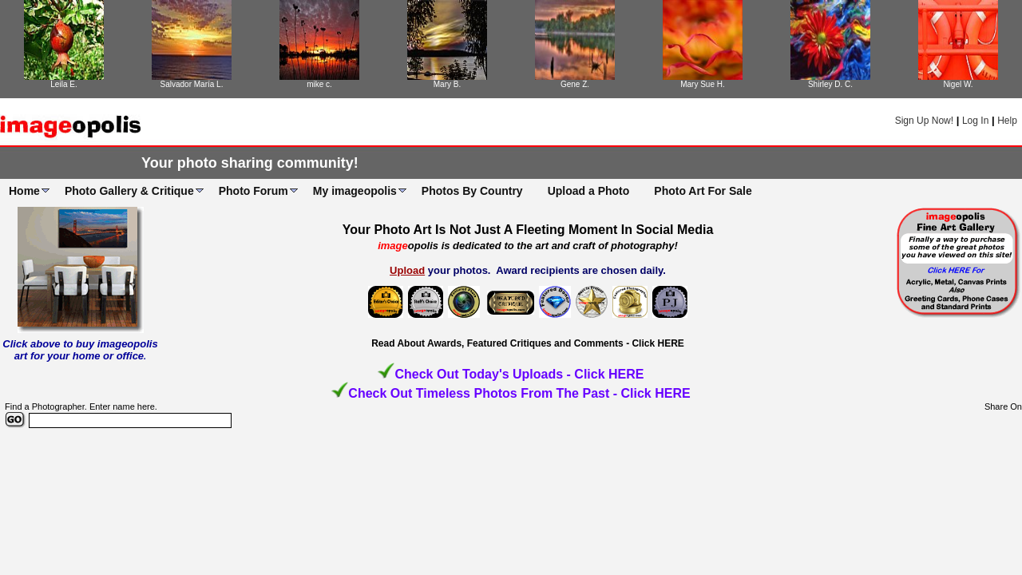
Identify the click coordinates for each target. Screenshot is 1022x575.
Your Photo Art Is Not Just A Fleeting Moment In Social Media (528, 229)
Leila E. (63, 84)
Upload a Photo (589, 190)
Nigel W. (957, 84)
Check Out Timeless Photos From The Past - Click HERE (519, 393)
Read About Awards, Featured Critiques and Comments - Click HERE (527, 343)
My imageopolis (355, 190)
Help (1007, 120)
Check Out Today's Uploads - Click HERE (519, 374)
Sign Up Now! (924, 120)
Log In (975, 120)
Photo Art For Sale (702, 190)
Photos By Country (472, 190)
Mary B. (447, 84)
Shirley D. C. (830, 84)
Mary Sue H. (702, 84)
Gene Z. (575, 84)
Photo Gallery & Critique (129, 190)
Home (24, 190)
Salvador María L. (192, 84)
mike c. (319, 84)
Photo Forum (253, 190)
